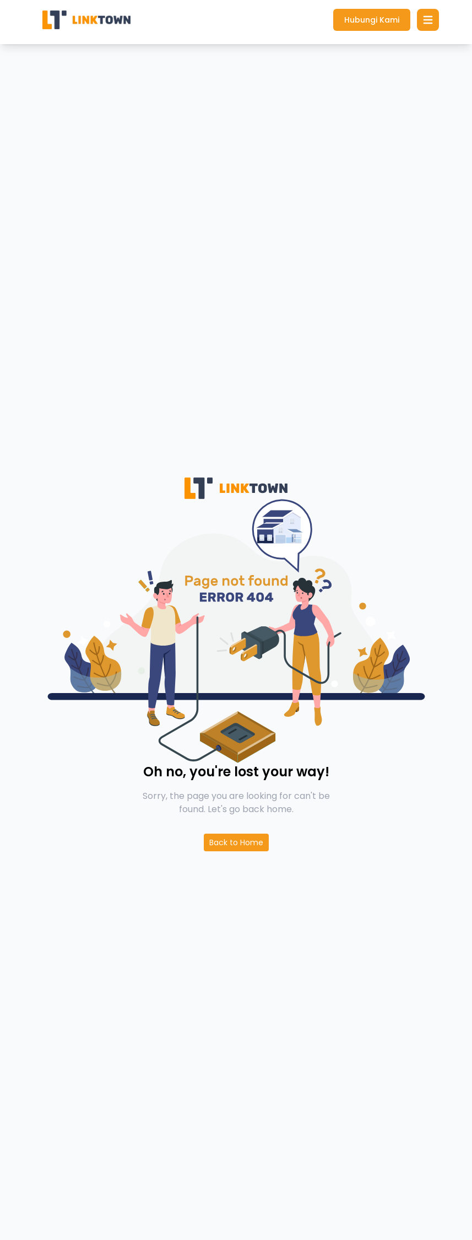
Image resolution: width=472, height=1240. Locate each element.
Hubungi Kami (371, 19)
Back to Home (236, 842)
